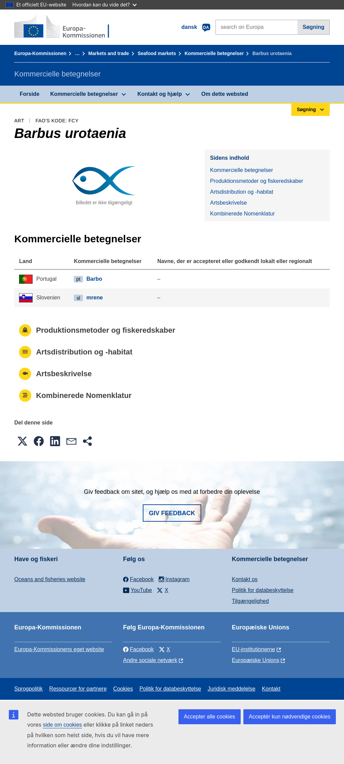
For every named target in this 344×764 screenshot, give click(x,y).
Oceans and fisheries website (49, 579)
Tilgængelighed (250, 601)
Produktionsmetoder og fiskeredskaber (256, 181)
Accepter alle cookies (209, 716)
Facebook (138, 649)
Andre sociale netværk (150, 660)
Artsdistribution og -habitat (241, 192)
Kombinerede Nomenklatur (242, 213)
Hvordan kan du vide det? (104, 4)
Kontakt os (245, 579)
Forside (29, 94)
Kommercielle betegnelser (214, 53)
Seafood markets (157, 53)
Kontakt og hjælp (159, 94)
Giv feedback (172, 513)
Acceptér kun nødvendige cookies (289, 716)
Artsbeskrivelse (228, 203)
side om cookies (62, 725)
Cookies (123, 689)
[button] (22, 441)
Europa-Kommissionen (40, 53)
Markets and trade (108, 53)
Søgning (313, 27)
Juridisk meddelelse (232, 689)
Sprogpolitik (28, 689)
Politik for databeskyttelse (262, 590)
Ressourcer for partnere (78, 689)
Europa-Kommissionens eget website (59, 649)
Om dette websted (224, 94)
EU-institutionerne (253, 649)
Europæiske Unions (255, 660)
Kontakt (271, 689)
